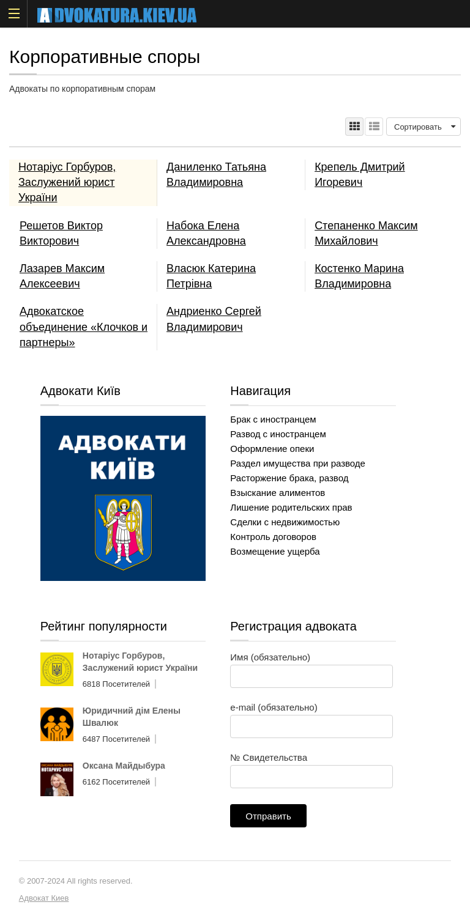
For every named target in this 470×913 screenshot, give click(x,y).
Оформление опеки (272, 448)
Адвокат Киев (44, 898)
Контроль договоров (273, 536)
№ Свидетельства (311, 767)
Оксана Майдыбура (124, 766)
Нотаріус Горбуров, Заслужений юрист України (67, 182)
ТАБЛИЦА (354, 126)
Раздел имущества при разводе (297, 463)
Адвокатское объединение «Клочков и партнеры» (83, 326)
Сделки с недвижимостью (285, 522)
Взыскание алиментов (277, 492)
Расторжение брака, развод (289, 478)
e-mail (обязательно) (311, 716)
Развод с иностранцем (278, 434)
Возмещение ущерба (274, 551)
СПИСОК (374, 126)
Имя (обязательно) (311, 666)
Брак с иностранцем (273, 419)
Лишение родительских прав (291, 507)
